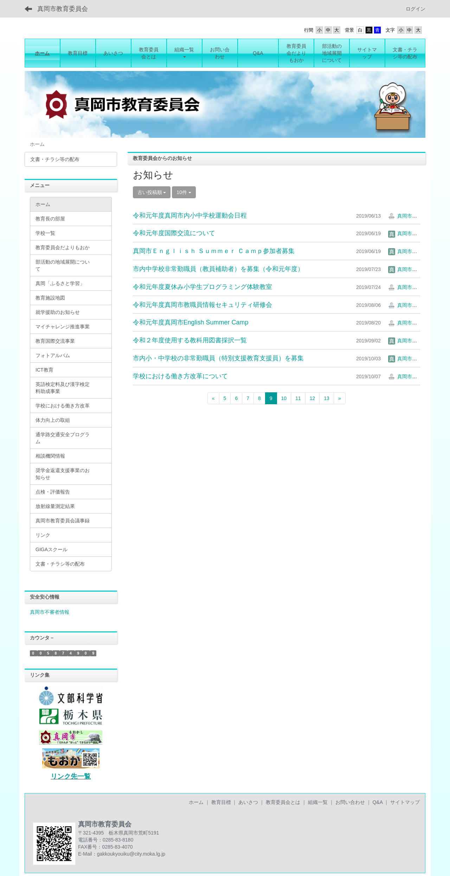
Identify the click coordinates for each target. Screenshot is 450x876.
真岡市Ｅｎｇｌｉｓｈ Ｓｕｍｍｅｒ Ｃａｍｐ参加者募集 (214, 251)
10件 (183, 192)
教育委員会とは (283, 802)
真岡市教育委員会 (62, 8)
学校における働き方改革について (180, 376)
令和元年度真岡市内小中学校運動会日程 (190, 215)
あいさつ (248, 802)
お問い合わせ (350, 802)
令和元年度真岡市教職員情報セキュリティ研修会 (202, 304)
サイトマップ (405, 802)
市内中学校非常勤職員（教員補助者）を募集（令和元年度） (218, 268)
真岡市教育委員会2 (413, 216)
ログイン (415, 9)
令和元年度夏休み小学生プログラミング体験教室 (202, 286)
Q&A (377, 802)
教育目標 (221, 802)
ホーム (196, 802)
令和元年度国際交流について (174, 233)
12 (312, 398)
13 (326, 398)
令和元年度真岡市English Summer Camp (191, 322)
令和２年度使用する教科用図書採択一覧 (190, 340)
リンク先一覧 (71, 776)
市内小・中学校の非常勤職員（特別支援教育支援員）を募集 (218, 358)
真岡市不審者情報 (49, 612)
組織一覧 (318, 802)
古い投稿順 (151, 192)
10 (284, 398)
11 (298, 398)
